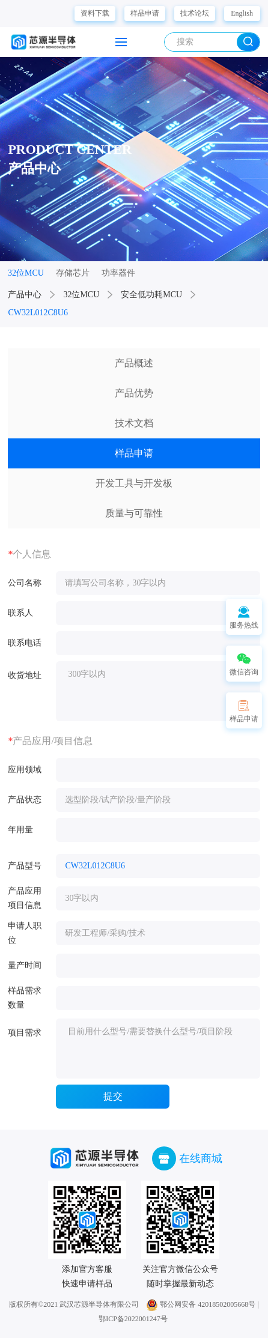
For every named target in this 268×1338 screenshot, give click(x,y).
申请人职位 (24, 933)
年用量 (20, 829)
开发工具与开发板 (134, 483)
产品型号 (24, 865)
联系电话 (24, 642)
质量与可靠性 (134, 513)
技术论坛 (194, 13)
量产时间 (24, 965)
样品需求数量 (24, 998)
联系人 (20, 612)
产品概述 (134, 363)
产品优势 (134, 393)
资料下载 (95, 13)
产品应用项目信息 (24, 898)
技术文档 (134, 423)
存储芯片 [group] (73, 272)
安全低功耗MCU (151, 294)
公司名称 (24, 582)
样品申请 (144, 13)
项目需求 (24, 1032)
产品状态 (24, 799)
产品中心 (24, 294)
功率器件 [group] (118, 272)
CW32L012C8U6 (38, 312)
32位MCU (81, 294)
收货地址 (24, 675)
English (242, 13)
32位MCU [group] (26, 272)
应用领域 (24, 769)
